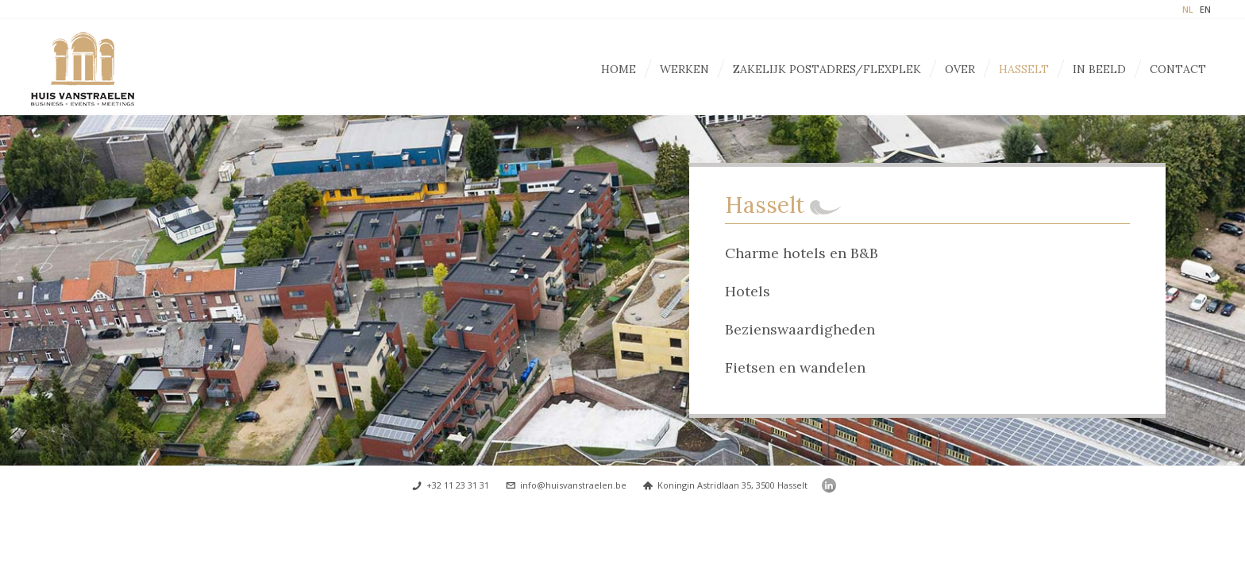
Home (618, 69)
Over (960, 69)
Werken (684, 69)
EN (1205, 9)
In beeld (1099, 69)
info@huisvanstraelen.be (573, 485)
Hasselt (1024, 69)
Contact (1178, 69)
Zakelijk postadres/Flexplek (827, 69)
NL (1187, 9)
